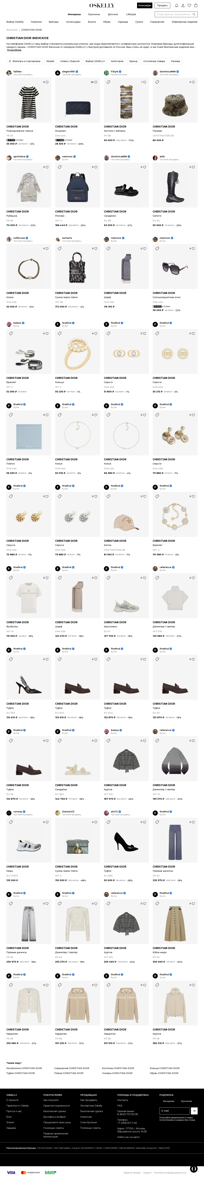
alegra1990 (68, 71)
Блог (9, 1116)
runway (17, 811)
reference (165, 567)
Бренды (53, 21)
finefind (66, 323)
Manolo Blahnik (126, 1148)
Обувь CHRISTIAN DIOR (164, 1073)
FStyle (114, 71)
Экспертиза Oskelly (91, 1105)
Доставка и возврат (54, 1116)
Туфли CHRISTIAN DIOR (20, 1073)
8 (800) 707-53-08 (127, 1114)
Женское (11, 29)
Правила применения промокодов (55, 1135)
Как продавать (88, 1100)
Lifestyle (131, 14)
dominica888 (168, 71)
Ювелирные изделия (184, 21)
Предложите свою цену (57, 1122)
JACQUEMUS (87, 1148)
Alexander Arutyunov (146, 1148)
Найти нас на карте (128, 1137)
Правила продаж (132, 1173)
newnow (67, 156)
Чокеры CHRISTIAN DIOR (117, 1073)
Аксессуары (73, 21)
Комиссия (86, 1116)
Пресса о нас (14, 1111)
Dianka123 (68, 811)
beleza (17, 323)
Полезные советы (53, 1128)
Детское (113, 14)
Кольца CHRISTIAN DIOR (165, 1068)
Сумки (139, 21)
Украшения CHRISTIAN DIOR (71, 1068)
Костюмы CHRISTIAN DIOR (118, 1068)
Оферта (147, 1173)
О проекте (12, 1100)
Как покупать (50, 1100)
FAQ (119, 1105)
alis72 (114, 811)
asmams (67, 238)
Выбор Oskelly (15, 21)
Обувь (107, 21)
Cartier (98, 1148)
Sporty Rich (164, 1148)
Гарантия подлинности (56, 1105)
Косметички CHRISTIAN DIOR (24, 1068)
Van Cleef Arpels (62, 1148)
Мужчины (94, 14)
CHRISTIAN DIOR (17, 126)
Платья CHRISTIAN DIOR (68, 1073)
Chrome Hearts (44, 1148)
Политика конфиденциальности (170, 1173)
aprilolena (19, 156)
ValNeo (17, 71)
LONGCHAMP (110, 1148)
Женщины (74, 14)
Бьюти (92, 21)
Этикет (10, 1122)
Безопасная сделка (54, 1111)
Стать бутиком (88, 1122)
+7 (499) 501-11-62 (127, 1122)
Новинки (36, 21)
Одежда (123, 21)
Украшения (157, 21)
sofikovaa (19, 238)
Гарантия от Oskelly (17, 1105)
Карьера (11, 1128)
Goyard (75, 1148)
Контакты (122, 1100)
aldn (162, 156)
